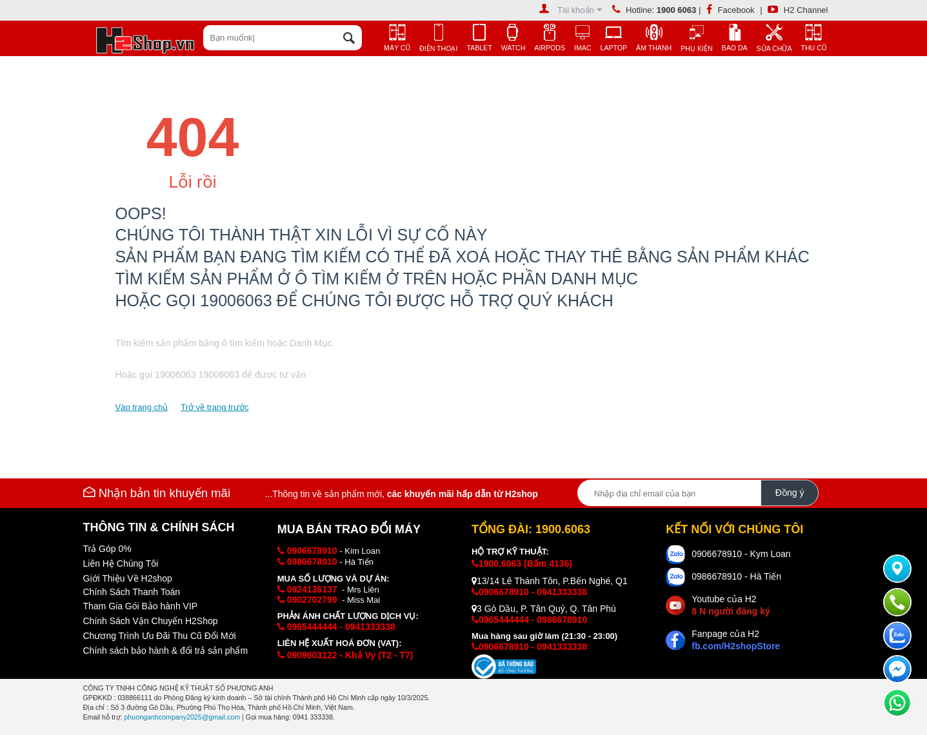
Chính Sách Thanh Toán (132, 592)
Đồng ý (789, 492)
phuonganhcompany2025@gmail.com (182, 717)
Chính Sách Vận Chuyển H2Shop (150, 621)
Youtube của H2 (731, 605)
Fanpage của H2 (736, 640)
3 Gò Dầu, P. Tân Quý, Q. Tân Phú (544, 608)
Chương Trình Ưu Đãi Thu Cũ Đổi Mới (159, 636)
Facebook (730, 10)
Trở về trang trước (214, 407)
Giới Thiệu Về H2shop (127, 578)
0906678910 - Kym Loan (741, 554)
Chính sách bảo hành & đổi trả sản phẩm (165, 650)
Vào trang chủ (141, 407)
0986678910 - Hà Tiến (736, 576)
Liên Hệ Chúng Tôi (121, 563)
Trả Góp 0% (107, 549)
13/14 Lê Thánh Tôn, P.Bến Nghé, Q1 (550, 581)
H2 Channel (798, 10)
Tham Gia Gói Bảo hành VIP (140, 606)
